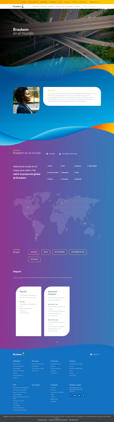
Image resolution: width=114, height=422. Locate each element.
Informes (15, 403)
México (50, 179)
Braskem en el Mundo (18, 370)
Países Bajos (93, 166)
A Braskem (36, 6)
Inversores (67, 2)
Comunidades (16, 368)
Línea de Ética (72, 375)
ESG (63, 6)
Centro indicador (17, 394)
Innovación (69, 6)
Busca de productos (56, 368)
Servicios (58, 6)
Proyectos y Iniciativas (18, 400)
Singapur (78, 166)
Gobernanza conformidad (19, 390)
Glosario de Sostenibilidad (19, 410)
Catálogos (53, 370)
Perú (63, 166)
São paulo (34, 259)
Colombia (65, 179)
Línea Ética (53, 401)
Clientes (24, 2)
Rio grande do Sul (78, 252)
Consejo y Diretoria (33, 2)
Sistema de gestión (18, 375)
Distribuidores (44, 2)
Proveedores (53, 2)
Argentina (65, 172)
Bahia (46, 252)
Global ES (95, 2)
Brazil (50, 166)
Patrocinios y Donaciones (57, 392)
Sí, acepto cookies (42, 419)
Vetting (71, 373)
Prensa (60, 2)
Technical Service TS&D (38, 368)
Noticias (15, 377)
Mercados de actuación (38, 363)
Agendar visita (54, 399)
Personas (74, 2)
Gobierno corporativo (18, 366)
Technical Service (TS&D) (75, 363)
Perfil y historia (17, 363)
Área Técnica (35, 370)
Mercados (43, 6)
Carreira (15, 373)
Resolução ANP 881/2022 (75, 368)
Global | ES (94, 354)
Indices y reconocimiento (19, 392)
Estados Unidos (53, 172)
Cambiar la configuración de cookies (58, 419)
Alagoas (34, 252)
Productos (51, 6)
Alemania (78, 179)
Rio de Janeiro (60, 252)
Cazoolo (71, 366)
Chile (76, 172)
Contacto (77, 6)
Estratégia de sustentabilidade (20, 387)
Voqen (71, 370)
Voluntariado (82, 2)
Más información (73, 419)
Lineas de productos (56, 363)
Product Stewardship (18, 407)
